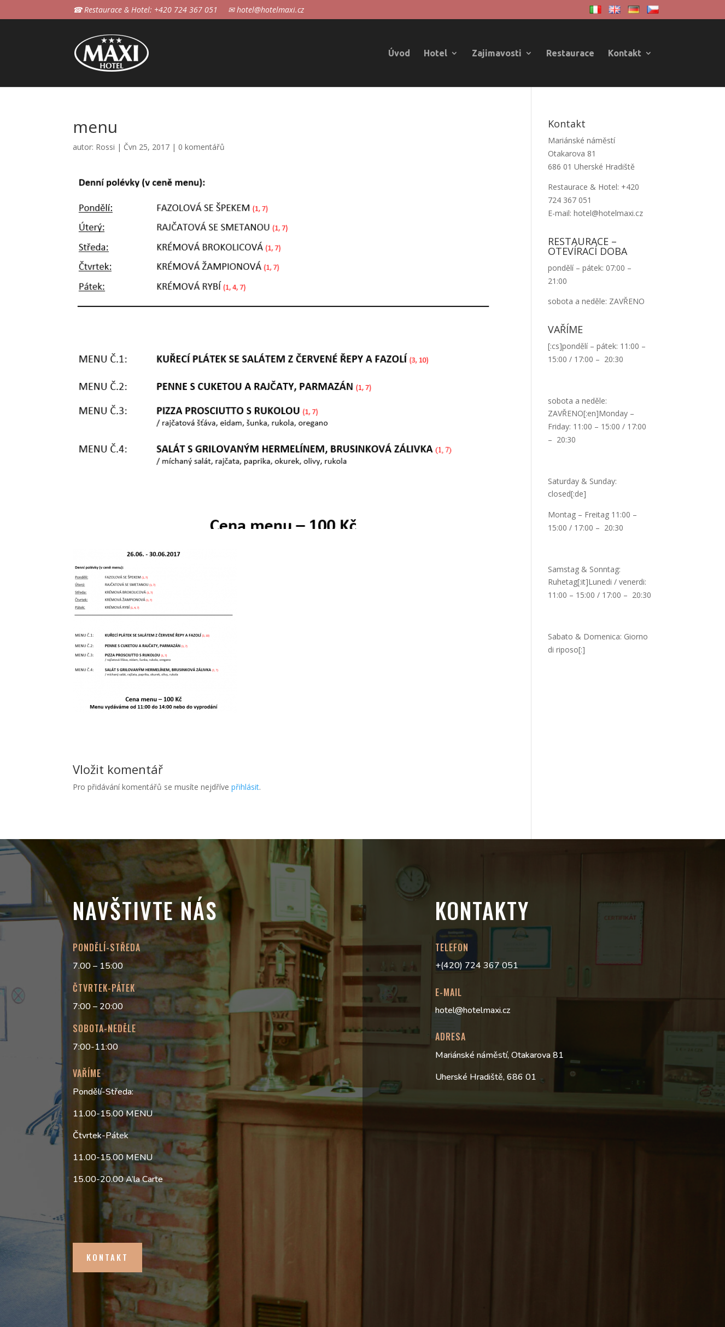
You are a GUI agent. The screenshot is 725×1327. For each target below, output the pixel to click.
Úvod (399, 53)
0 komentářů (201, 147)
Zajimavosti (497, 53)
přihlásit (245, 787)
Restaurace (570, 53)
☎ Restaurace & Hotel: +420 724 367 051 (145, 10)
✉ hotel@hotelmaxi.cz (266, 10)
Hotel (435, 53)
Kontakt (624, 53)
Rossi (105, 147)
